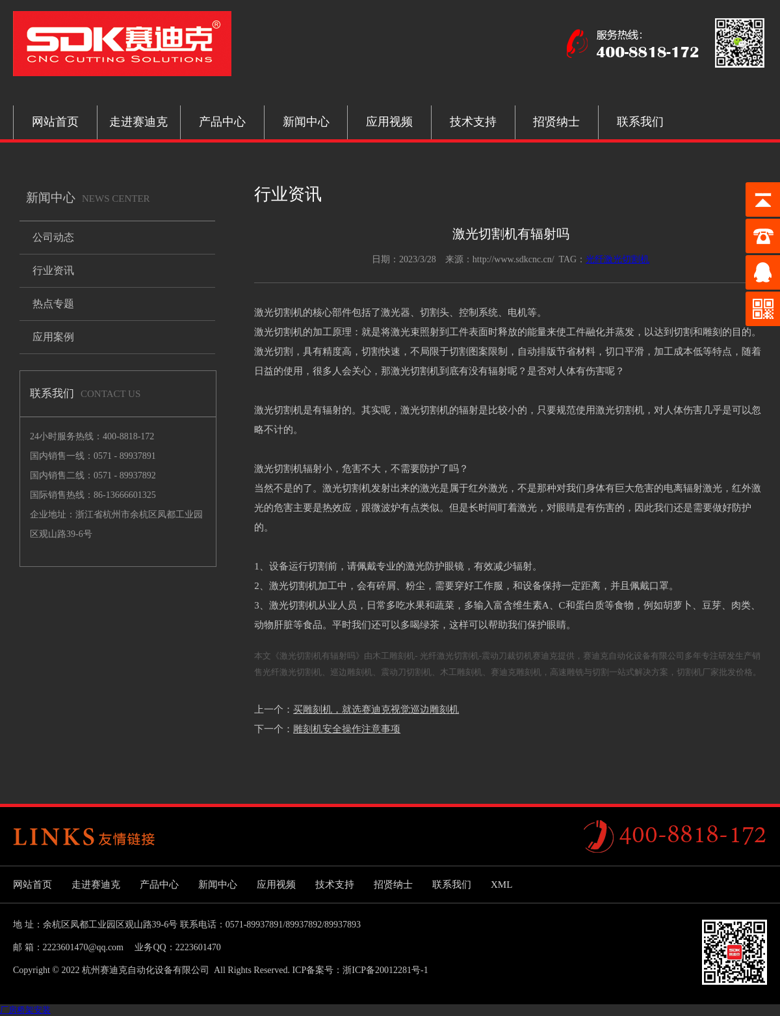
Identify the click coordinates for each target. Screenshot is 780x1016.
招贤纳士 (556, 121)
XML (501, 884)
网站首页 (55, 121)
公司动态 (53, 237)
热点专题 (53, 303)
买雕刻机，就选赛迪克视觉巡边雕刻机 (376, 709)
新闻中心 (306, 121)
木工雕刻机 (461, 672)
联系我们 (640, 121)
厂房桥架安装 (25, 1010)
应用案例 (53, 336)
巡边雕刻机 (351, 672)
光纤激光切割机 (617, 259)
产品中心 (222, 121)
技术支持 (473, 121)
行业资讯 (53, 270)
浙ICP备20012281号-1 (385, 970)
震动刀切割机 (406, 672)
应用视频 (389, 121)
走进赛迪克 (138, 121)
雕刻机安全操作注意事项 (346, 729)
